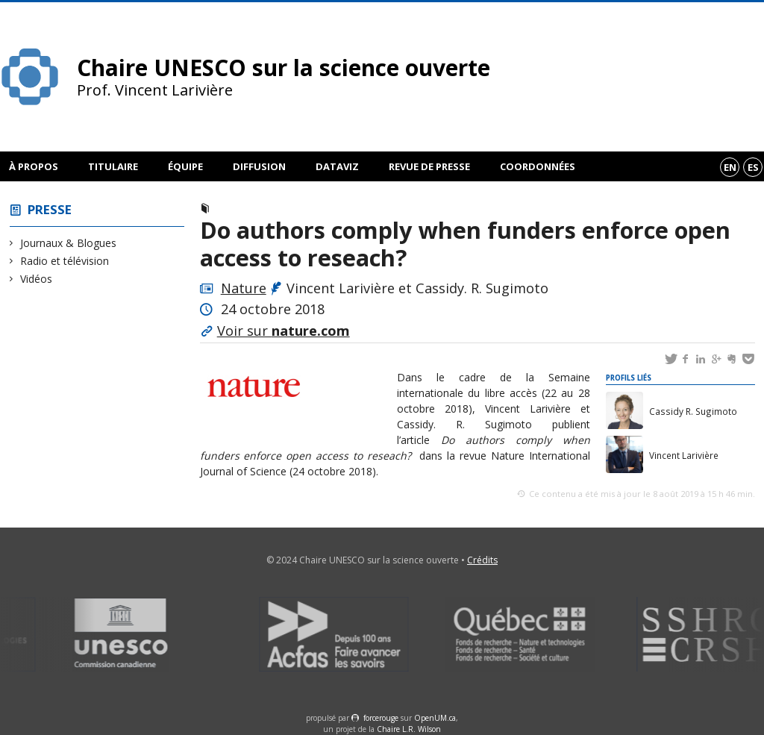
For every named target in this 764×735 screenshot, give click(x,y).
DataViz (337, 166)
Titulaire (113, 166)
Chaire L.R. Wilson (409, 729)
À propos (33, 166)
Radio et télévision (65, 261)
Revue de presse (429, 166)
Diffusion (259, 166)
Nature (243, 288)
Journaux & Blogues (68, 243)
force (380, 718)
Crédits (482, 560)
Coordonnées (537, 166)
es (753, 167)
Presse (50, 209)
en (730, 167)
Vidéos (36, 279)
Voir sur (283, 331)
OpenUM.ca (435, 718)
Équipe (185, 166)
